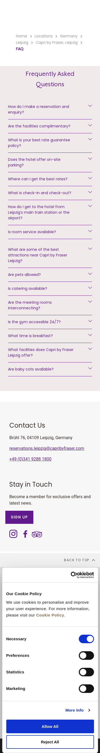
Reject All (50, 742)
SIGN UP (19, 517)
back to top (80, 560)
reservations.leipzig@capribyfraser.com (46, 448)
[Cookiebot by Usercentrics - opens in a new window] (71, 575)
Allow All (50, 726)
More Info (74, 710)
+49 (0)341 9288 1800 (30, 459)
